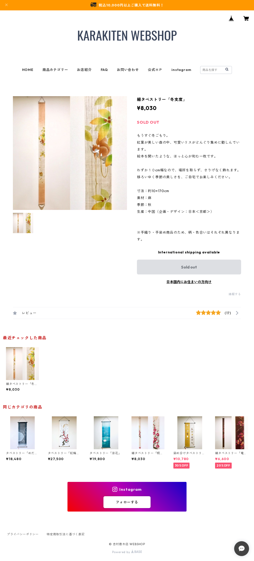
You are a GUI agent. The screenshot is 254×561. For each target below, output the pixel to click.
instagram (181, 69)
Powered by (127, 552)
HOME (27, 69)
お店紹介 (84, 69)
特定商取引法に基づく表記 (66, 534)
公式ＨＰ (155, 69)
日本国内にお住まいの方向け (189, 282)
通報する (234, 294)
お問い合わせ (128, 69)
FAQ (104, 69)
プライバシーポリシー (23, 534)
